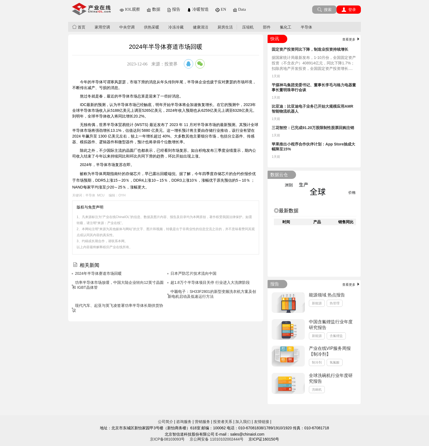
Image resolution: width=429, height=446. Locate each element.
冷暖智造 (198, 9)
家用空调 (102, 27)
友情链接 (261, 421)
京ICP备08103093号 (167, 439)
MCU (101, 195)
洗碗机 (317, 389)
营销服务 (202, 421)
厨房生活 (225, 27)
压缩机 (248, 27)
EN (220, 9)
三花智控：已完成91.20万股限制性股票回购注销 (313, 127)
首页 (78, 27)
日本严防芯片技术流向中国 (193, 273)
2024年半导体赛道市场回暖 (98, 273)
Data (239, 9)
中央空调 (127, 27)
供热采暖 (151, 27)
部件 (267, 27)
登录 (348, 9)
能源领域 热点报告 (327, 295)
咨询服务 (184, 421)
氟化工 (285, 27)
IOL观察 (130, 9)
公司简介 (165, 421)
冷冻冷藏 (176, 27)
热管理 (335, 303)
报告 (174, 9)
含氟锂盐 (336, 336)
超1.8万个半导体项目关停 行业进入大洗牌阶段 (210, 282)
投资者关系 (222, 421)
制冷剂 (317, 362)
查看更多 (351, 39)
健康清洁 (200, 27)
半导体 (306, 27)
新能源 (317, 303)
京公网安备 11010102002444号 (217, 439)
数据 (153, 9)
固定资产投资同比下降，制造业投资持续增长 (310, 49)
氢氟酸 (335, 362)
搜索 (324, 9)
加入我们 (243, 421)
